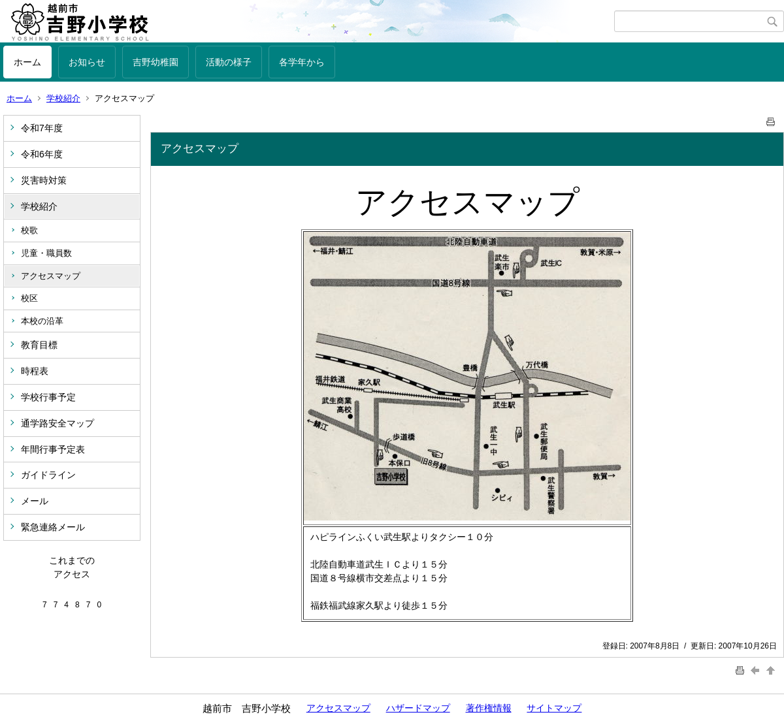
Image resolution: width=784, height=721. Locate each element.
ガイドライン (48, 475)
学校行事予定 (48, 397)
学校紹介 (63, 98)
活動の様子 (229, 62)
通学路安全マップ (57, 423)
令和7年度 (42, 128)
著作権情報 (489, 708)
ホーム (27, 62)
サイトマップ (554, 708)
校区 (29, 298)
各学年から (302, 62)
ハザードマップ (418, 708)
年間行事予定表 (53, 449)
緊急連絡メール (53, 527)
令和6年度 (42, 154)
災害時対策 (44, 180)
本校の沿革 (42, 321)
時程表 (34, 371)
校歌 (29, 230)
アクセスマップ (50, 276)
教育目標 (39, 345)
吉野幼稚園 (155, 62)
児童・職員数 (46, 253)
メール (34, 501)
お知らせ (87, 62)
